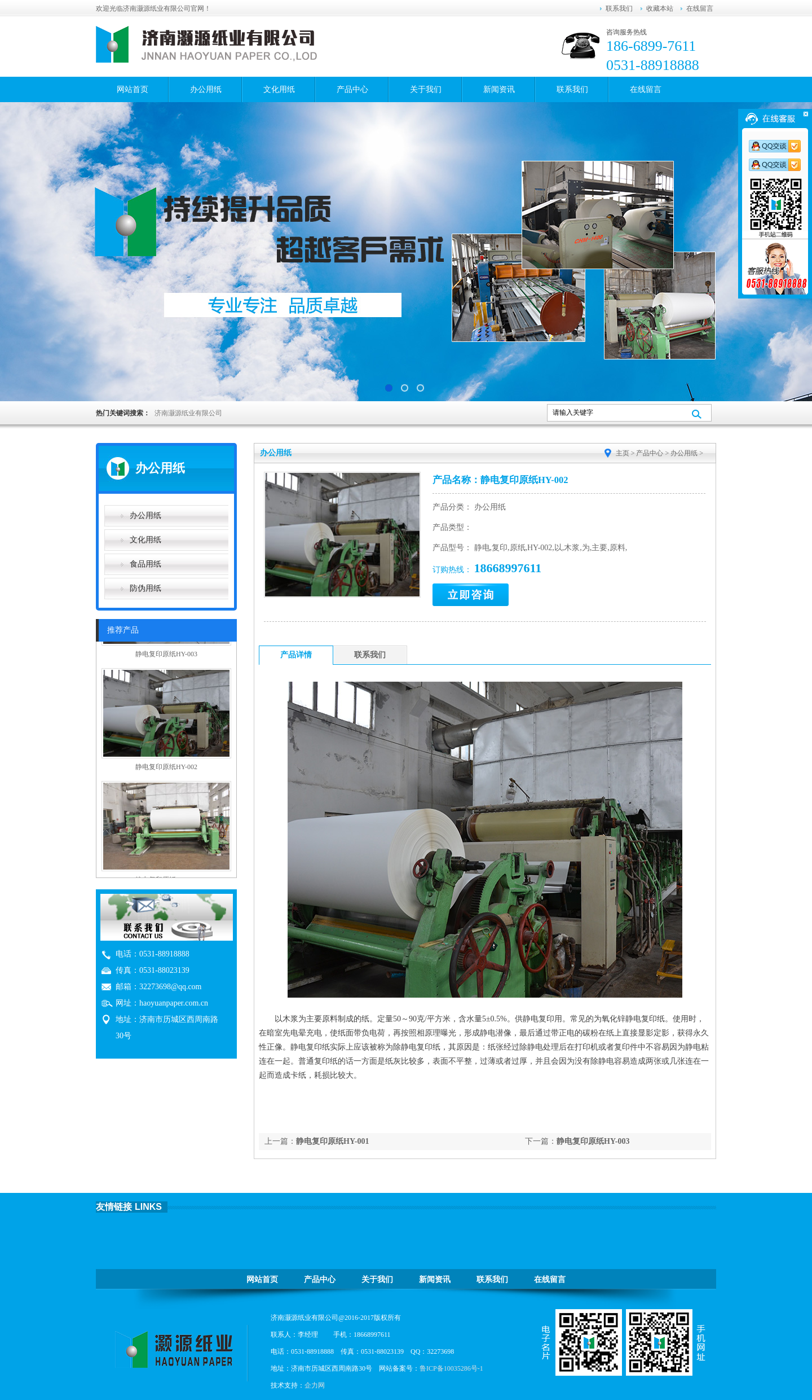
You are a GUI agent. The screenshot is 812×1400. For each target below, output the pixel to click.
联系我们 (619, 8)
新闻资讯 (499, 89)
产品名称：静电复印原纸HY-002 (500, 480)
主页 (622, 453)
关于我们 (426, 89)
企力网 (314, 1385)
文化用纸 (279, 89)
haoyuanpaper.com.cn (173, 1003)
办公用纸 (206, 89)
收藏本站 (659, 8)
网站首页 (132, 89)
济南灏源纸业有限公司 (188, 413)
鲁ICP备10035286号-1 (451, 1368)
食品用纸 (145, 564)
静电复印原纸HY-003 (593, 1141)
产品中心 (352, 89)
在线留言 (699, 8)
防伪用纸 (145, 588)
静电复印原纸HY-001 (332, 1141)
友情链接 (114, 1207)
